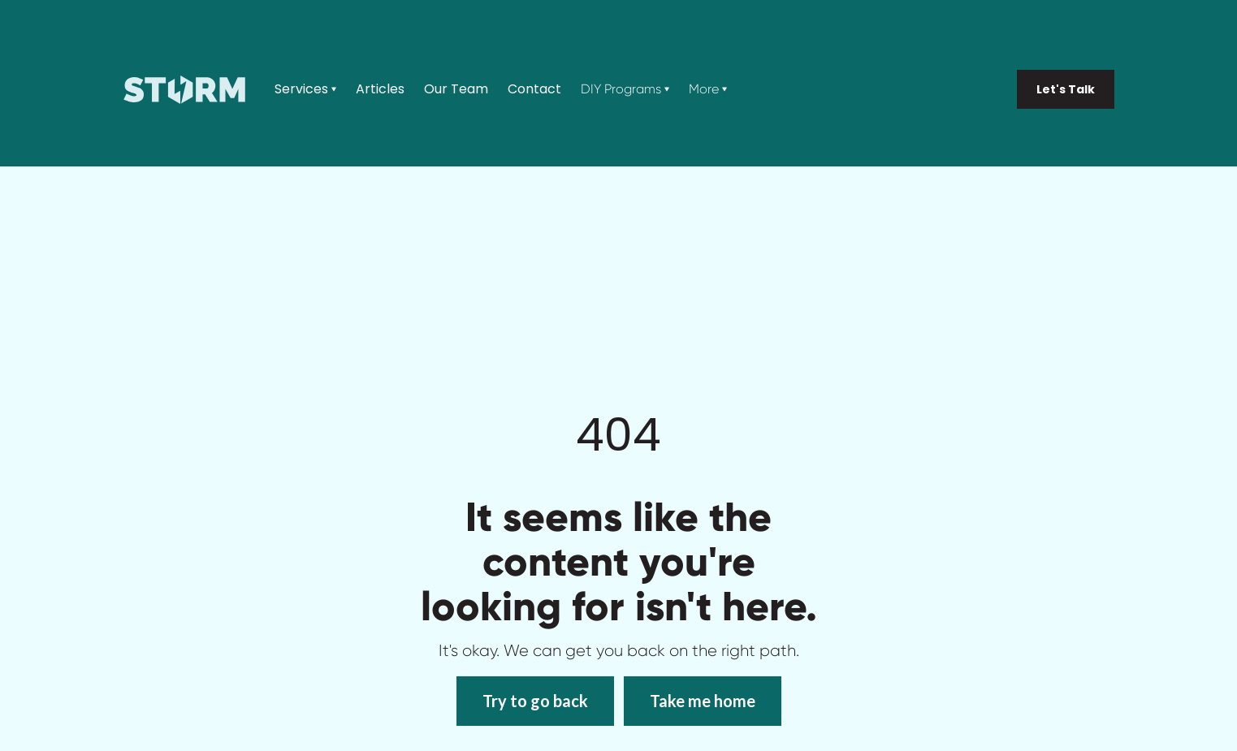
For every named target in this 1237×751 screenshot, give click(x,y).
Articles (380, 89)
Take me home (702, 700)
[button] (305, 89)
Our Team (456, 89)
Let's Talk (1065, 89)
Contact (534, 89)
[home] (184, 90)
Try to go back (535, 700)
